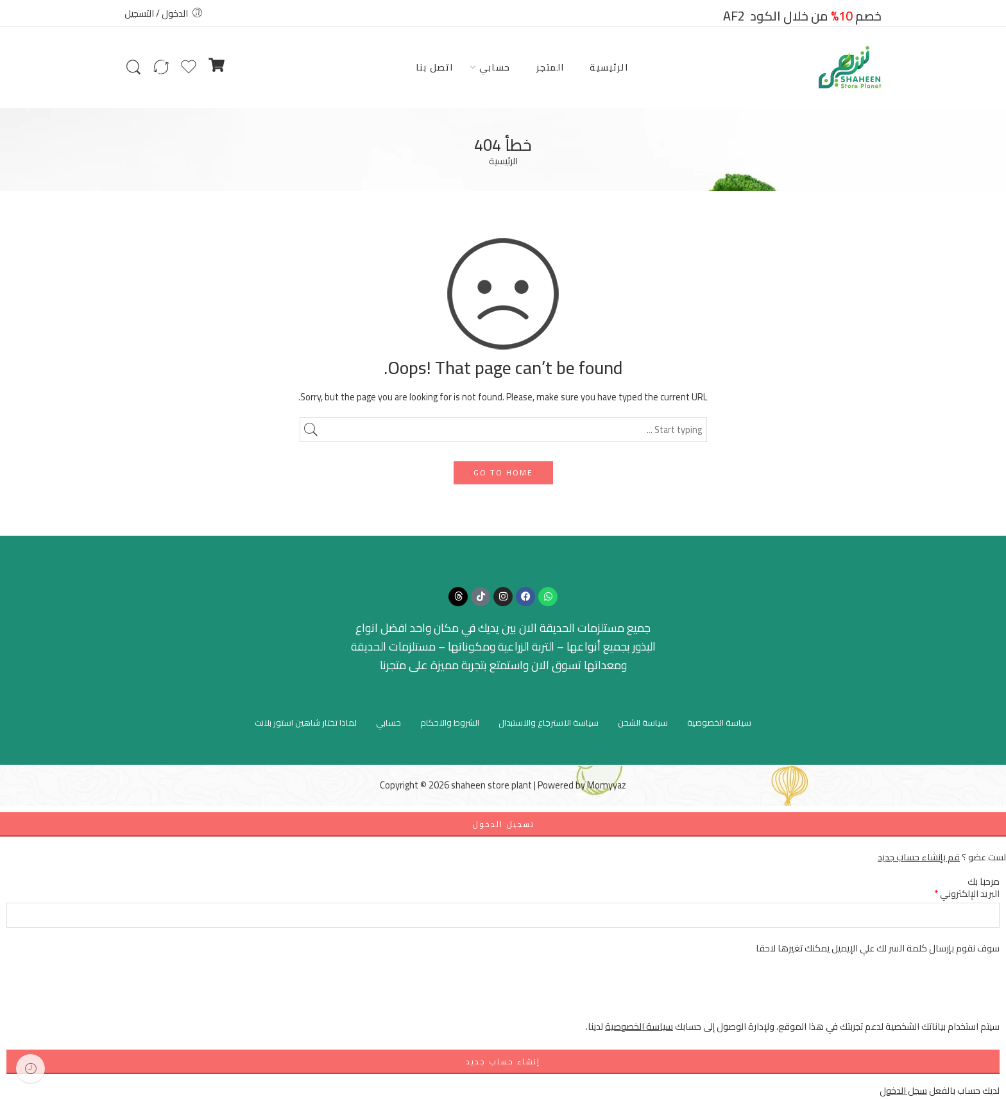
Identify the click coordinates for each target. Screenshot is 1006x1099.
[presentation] (902, 994)
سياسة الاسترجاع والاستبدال (549, 722)
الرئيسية (609, 67)
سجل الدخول (903, 1090)
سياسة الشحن (643, 722)
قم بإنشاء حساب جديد (919, 856)
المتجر (550, 67)
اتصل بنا (435, 67)
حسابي (495, 67)
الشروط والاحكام (449, 722)
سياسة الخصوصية (719, 722)
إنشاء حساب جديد (503, 1061)
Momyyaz (606, 785)
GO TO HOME (503, 472)
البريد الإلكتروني (967, 893)
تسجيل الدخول (503, 824)
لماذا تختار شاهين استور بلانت (306, 722)
